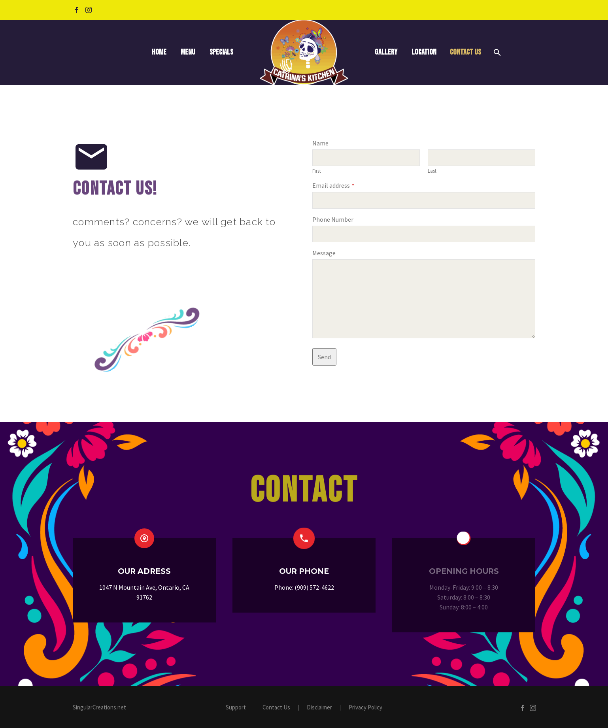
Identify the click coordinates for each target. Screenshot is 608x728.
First (316, 171)
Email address (333, 185)
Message (324, 253)
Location (424, 52)
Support (236, 708)
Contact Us (465, 52)
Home (159, 52)
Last (432, 171)
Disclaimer (319, 708)
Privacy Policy (365, 708)
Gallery (386, 52)
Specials (221, 52)
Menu (188, 52)
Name (320, 143)
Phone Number (332, 219)
